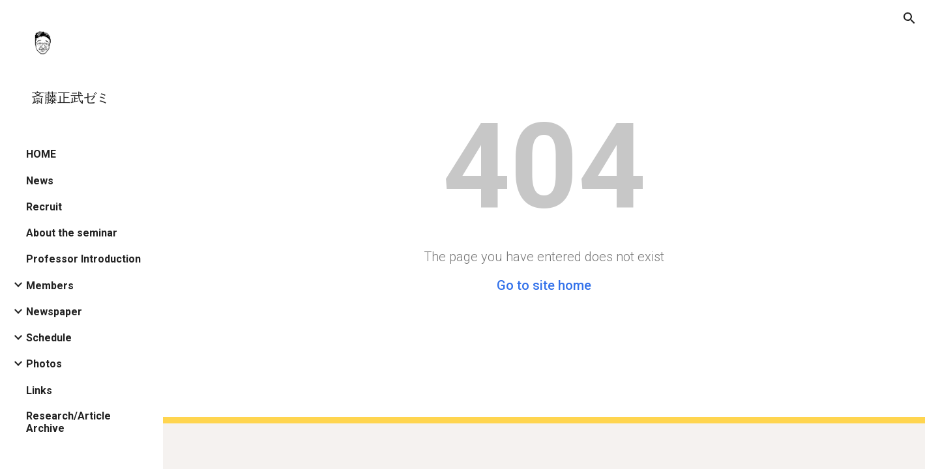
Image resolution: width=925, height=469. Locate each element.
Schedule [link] (49, 338)
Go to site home (544, 285)
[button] (909, 18)
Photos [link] (44, 364)
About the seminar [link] (71, 233)
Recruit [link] (44, 207)
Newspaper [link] (54, 312)
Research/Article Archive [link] (68, 422)
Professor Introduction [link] (83, 259)
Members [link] (50, 285)
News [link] (39, 181)
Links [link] (39, 390)
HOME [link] (41, 154)
